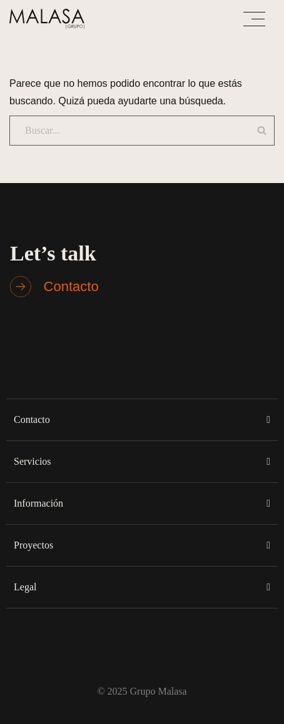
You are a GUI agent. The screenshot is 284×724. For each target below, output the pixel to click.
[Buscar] (125, 131)
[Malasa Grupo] (50, 19)
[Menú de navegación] (254, 19)
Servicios (32, 461)
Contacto (32, 419)
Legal (25, 587)
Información (38, 503)
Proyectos (33, 545)
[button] (142, 419)
